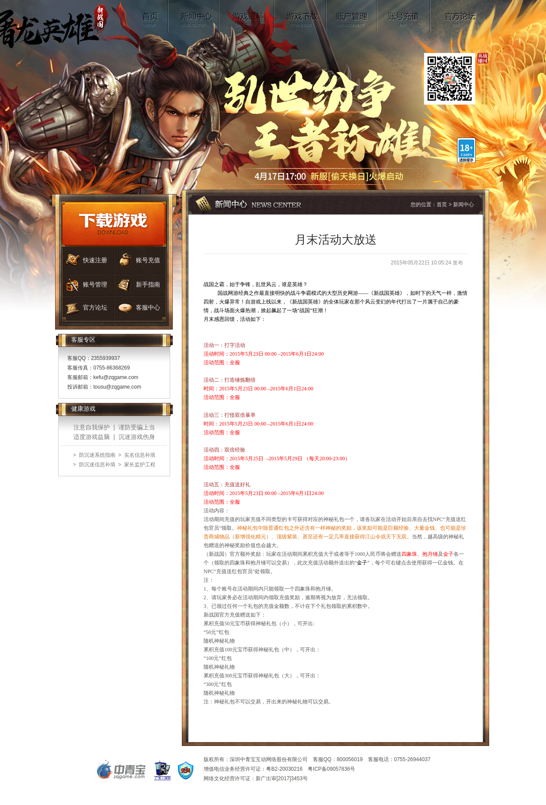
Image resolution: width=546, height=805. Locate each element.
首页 (151, 16)
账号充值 (404, 16)
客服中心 (148, 307)
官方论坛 (460, 16)
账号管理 (352, 16)
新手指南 (148, 284)
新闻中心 (194, 16)
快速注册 (95, 260)
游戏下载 (300, 16)
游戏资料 (247, 16)
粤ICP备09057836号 (331, 769)
